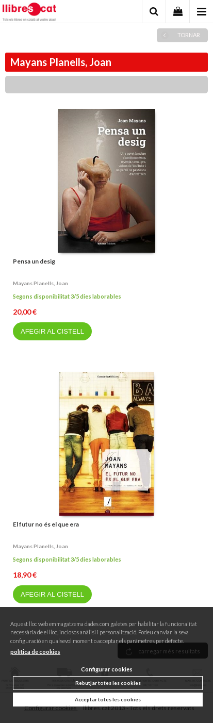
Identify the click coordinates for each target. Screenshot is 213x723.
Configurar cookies (107, 669)
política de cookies (35, 651)
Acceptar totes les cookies (108, 699)
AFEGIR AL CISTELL (52, 331)
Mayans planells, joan (40, 283)
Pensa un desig (34, 261)
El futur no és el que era (46, 524)
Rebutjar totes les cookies (108, 683)
